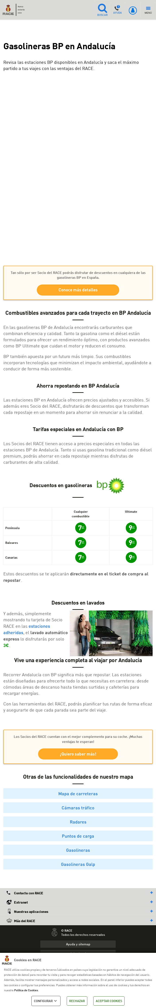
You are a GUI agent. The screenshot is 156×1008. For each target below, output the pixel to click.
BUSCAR (101, 10)
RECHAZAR (77, 1001)
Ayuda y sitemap (78, 945)
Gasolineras (78, 851)
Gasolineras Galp (78, 865)
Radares (78, 822)
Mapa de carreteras (78, 794)
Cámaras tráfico (78, 808)
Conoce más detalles (78, 290)
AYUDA (117, 9)
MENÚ (148, 10)
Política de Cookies (26, 990)
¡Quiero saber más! (78, 754)
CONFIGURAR (46, 1001)
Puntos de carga (78, 837)
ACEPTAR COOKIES (109, 1001)
